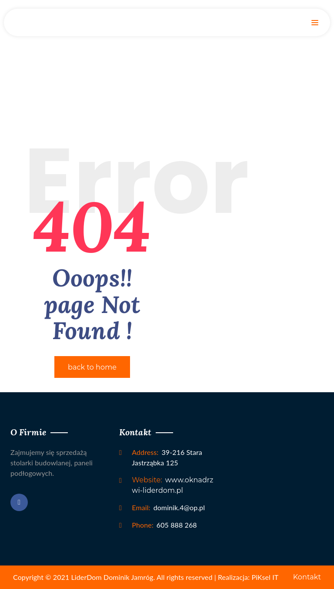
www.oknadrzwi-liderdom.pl (172, 485)
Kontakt (307, 577)
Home (167, 58)
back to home (92, 367)
